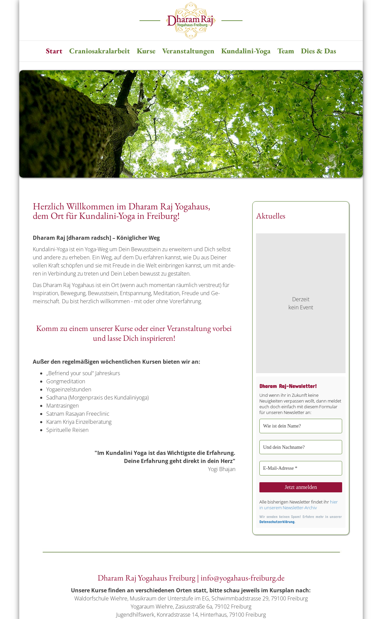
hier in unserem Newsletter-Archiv (298, 503)
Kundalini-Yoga (246, 51)
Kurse (146, 51)
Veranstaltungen (188, 51)
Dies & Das (318, 51)
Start (54, 51)
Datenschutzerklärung (277, 520)
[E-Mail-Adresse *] (300, 467)
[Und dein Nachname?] (300, 446)
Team (285, 51)
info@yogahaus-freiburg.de (242, 576)
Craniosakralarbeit (99, 51)
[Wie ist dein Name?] (300, 426)
